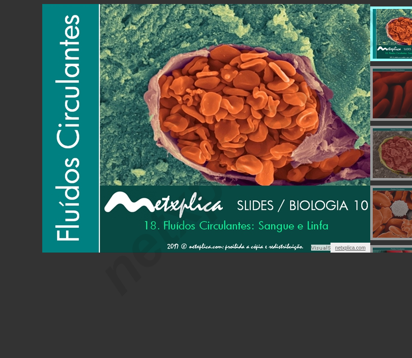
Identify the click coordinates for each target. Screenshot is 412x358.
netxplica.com (350, 248)
